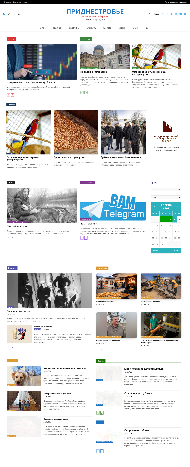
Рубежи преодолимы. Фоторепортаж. (121, 157)
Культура (12, 268)
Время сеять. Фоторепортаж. (69, 157)
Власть (11, 39)
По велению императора (93, 72)
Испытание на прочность (153, 301)
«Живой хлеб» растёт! (107, 301)
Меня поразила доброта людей (143, 368)
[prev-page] (8, 95)
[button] (153, 14)
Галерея (136, 68)
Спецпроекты (87, 183)
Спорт (100, 422)
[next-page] (12, 95)
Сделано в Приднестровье (152, 337)
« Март (156, 250)
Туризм (101, 361)
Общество (86, 39)
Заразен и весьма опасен (56, 419)
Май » (176, 250)
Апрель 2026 (166, 206)
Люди (10, 183)
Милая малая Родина (89, 68)
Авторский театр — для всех (58, 393)
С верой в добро (17, 226)
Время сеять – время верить (110, 340)
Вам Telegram (88, 223)
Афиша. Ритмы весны (43, 326)
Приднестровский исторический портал (166, 138)
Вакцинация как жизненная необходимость (66, 368)
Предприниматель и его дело (109, 298)
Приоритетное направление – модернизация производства (155, 341)
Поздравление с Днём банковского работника (31, 82)
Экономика (102, 268)
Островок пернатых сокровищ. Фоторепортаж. (149, 73)
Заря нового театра (18, 311)
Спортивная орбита (105, 441)
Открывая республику (137, 393)
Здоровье (12, 361)
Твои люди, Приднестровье (17, 222)
